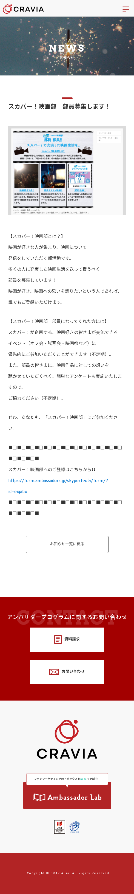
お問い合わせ (67, 672)
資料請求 (67, 639)
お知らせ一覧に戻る (67, 544)
